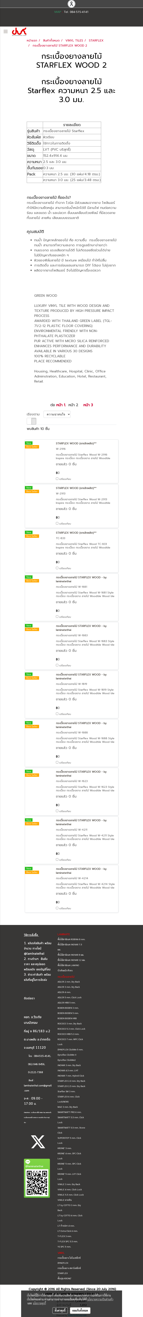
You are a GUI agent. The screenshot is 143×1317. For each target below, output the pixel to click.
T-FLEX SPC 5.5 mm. (68, 1241)
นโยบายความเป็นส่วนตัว (100, 1299)
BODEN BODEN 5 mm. (68, 1012)
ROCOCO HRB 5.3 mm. (68, 1033)
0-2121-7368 (35, 1072)
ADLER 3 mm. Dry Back (69, 986)
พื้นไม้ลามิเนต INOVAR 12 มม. (71, 959)
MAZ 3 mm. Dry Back (68, 1106)
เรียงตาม (35, 414)
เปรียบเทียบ (65, 479)
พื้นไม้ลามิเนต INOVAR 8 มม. (71, 954)
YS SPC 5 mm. (64, 1246)
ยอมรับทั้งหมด (80, 1310)
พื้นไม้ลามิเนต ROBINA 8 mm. (71, 939)
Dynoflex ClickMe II (67, 1054)
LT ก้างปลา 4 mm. (66, 1225)
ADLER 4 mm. (64, 992)
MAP (57, 11)
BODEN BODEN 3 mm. (68, 1007)
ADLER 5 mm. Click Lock (70, 997)
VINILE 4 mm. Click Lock (70, 1189)
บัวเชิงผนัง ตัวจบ (65, 970)
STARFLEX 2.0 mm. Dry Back (71, 1080)
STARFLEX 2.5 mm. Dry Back (71, 1086)
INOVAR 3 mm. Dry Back (69, 1065)
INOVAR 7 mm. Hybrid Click (71, 1075)
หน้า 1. (61, 405)
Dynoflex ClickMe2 (67, 1059)
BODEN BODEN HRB (67, 1018)
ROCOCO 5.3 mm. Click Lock (71, 1028)
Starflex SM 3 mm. (66, 1091)
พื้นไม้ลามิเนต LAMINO (68, 965)
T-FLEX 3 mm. (65, 1236)
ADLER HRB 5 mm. (67, 1002)
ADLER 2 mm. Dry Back (69, 981)
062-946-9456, (34, 1064)
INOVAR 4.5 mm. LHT (68, 1070)
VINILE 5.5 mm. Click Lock (71, 1194)
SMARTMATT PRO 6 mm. (70, 1112)
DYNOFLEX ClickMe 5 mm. (70, 1049)
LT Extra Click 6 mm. (68, 1230)
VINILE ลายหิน (65, 1199)
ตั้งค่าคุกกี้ (60, 1310)
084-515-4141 (42, 1056)
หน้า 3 (88, 405)
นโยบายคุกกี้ (39, 1303)
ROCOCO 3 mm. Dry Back (70, 1023)
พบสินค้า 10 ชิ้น (38, 428)
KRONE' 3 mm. (65, 1148)
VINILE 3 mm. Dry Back (69, 1184)
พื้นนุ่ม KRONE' (64, 1278)
